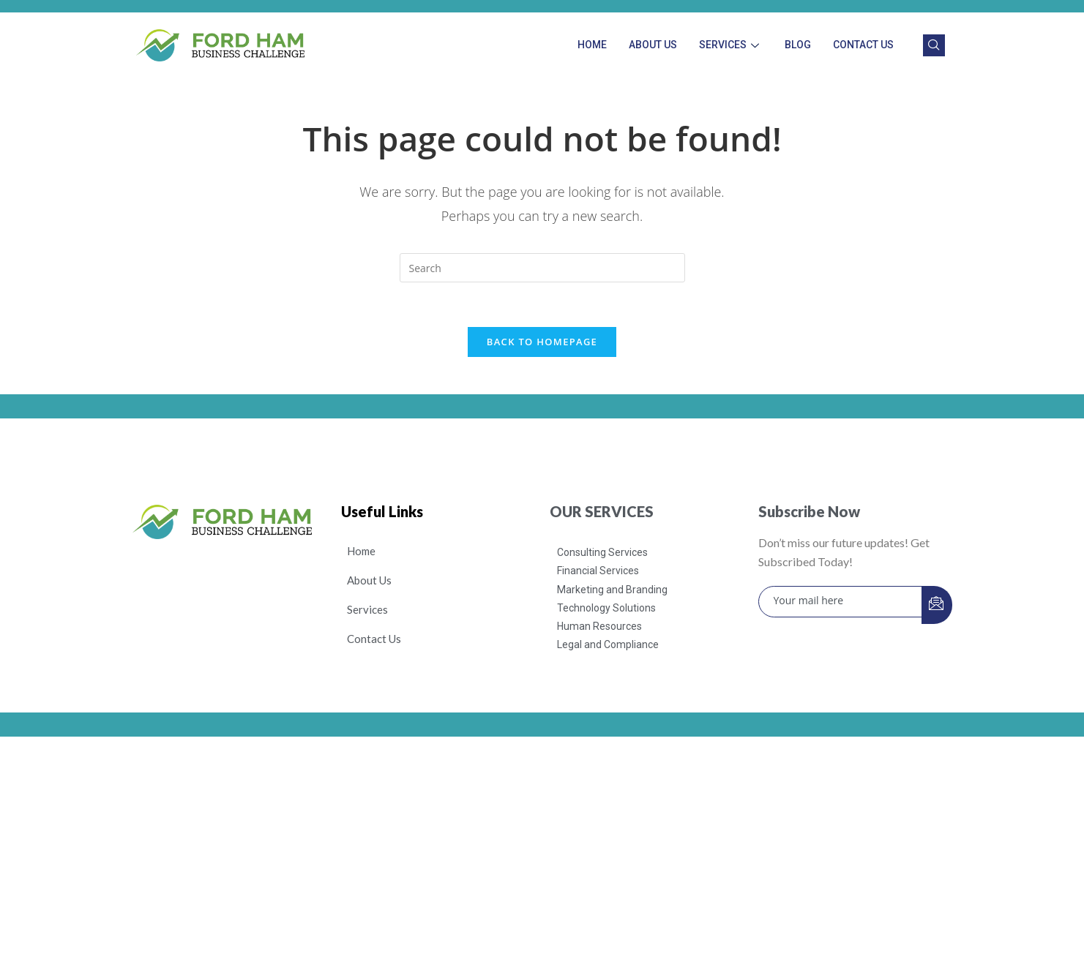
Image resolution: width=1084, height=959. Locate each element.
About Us (653, 44)
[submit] (937, 605)
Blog (798, 44)
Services (731, 44)
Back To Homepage (542, 341)
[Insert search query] (542, 267)
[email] (840, 601)
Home (592, 44)
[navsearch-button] (934, 45)
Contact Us (863, 44)
